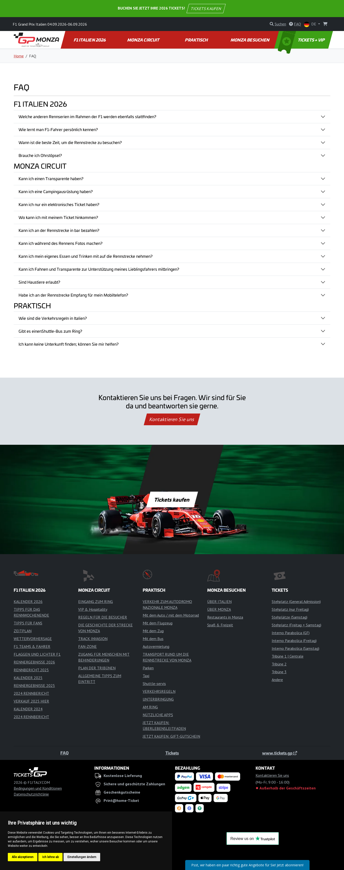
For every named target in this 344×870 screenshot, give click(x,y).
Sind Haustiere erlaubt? (39, 282)
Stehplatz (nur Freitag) (290, 609)
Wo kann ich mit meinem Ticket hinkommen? (58, 217)
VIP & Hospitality (92, 609)
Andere (277, 679)
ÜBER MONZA (219, 609)
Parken (148, 667)
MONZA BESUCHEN (250, 40)
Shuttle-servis (154, 683)
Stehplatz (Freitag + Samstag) (296, 624)
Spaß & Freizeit (220, 624)
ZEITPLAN (23, 630)
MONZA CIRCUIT (143, 40)
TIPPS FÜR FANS (28, 623)
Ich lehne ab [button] (50, 857)
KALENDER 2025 (28, 677)
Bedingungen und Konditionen (38, 788)
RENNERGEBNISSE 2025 (34, 685)
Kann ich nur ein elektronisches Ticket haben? (59, 204)
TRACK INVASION (93, 638)
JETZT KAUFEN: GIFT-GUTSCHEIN (171, 736)
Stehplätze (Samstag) (289, 617)
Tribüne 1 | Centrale (287, 656)
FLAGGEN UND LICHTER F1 (37, 654)
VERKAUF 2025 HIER (31, 701)
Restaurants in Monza (225, 617)
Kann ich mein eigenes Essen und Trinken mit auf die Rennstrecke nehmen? (85, 256)
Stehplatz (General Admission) (296, 601)
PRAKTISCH (196, 40)
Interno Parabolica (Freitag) (294, 640)
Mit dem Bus (153, 638)
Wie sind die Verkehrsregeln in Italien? (53, 318)
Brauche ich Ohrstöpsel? (40, 155)
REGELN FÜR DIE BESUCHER (102, 617)
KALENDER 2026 (28, 601)
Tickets (172, 753)
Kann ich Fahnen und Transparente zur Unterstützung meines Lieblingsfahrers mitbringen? (99, 269)
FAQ (64, 753)
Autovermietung (156, 646)
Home (19, 55)
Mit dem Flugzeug (157, 623)
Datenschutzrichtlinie (31, 794)
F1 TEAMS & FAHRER (32, 646)
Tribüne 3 (279, 671)
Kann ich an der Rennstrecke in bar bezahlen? (59, 230)
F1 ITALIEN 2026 (90, 40)
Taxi (146, 675)
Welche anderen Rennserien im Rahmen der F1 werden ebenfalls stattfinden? (87, 116)
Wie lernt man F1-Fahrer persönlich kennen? (58, 129)
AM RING (150, 706)
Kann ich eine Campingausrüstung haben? (56, 191)
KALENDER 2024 (28, 708)
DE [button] (310, 24)
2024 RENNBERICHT (31, 693)
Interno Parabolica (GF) (291, 632)
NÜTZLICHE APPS (158, 714)
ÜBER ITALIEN (219, 601)
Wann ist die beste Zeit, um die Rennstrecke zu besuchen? (70, 142)
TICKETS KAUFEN (206, 8)
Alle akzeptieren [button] (22, 857)
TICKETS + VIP (302, 40)
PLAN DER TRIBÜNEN (97, 667)
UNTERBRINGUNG (158, 699)
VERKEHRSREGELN (159, 691)
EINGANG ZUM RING (95, 601)
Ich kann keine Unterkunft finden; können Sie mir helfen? (68, 344)
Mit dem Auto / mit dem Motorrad (171, 615)
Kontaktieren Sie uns (172, 419)
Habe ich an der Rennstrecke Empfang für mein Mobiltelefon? (73, 295)
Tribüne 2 (279, 664)
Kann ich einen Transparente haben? (51, 178)
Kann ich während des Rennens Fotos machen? (60, 243)
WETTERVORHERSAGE (33, 638)
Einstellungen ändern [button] (81, 857)
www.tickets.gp (279, 753)
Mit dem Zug (153, 630)
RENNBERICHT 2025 (31, 669)
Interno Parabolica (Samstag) (295, 648)
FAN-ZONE (87, 646)
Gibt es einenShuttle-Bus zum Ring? (50, 331)
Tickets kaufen (172, 499)
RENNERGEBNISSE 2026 (34, 662)
